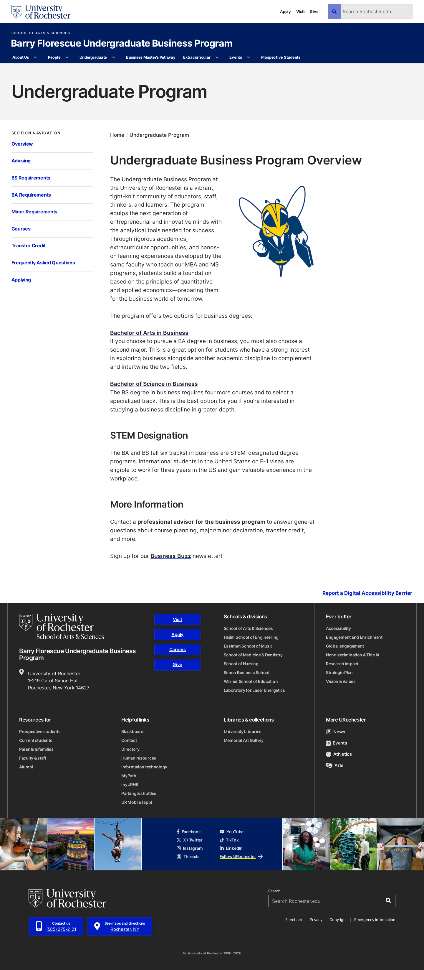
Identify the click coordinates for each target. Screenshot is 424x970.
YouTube (232, 831)
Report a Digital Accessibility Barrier (367, 593)
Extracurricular (196, 57)
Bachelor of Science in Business (154, 384)
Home (117, 134)
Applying (21, 279)
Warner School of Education (251, 681)
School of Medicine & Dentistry (253, 655)
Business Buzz (170, 556)
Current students (35, 740)
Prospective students (39, 731)
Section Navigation (36, 133)
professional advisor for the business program (201, 522)
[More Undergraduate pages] (113, 57)
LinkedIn (231, 848)
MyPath (128, 775)
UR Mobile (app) (137, 802)
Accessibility (338, 628)
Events (235, 57)
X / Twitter (190, 840)
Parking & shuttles (138, 793)
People (54, 57)
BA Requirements (31, 195)
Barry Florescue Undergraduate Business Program (122, 44)
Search (274, 891)
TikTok (229, 840)
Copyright (338, 919)
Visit (300, 11)
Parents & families (36, 749)
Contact (129, 740)
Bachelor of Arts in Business (149, 333)
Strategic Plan (339, 672)
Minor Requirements (34, 211)
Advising (21, 160)
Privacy (316, 919)
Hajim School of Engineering (251, 637)
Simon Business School (246, 672)
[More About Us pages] (35, 57)
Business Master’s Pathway (150, 57)
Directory (130, 749)
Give (314, 11)
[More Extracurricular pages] (217, 57)
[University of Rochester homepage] (40, 12)
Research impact (342, 663)
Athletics (339, 754)
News (335, 732)
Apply (285, 11)
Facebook (189, 831)
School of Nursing (241, 663)
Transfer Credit (28, 245)
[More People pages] (67, 57)
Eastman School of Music (248, 646)
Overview (22, 144)
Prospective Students (280, 57)
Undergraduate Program (159, 134)
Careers (177, 649)
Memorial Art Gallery (244, 740)
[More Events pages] (249, 57)
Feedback (293, 919)
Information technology (144, 767)
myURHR (129, 784)
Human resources (138, 758)
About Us (20, 57)
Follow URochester (241, 856)
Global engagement (345, 646)
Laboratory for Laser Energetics (254, 690)
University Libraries (242, 731)
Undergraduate (93, 57)
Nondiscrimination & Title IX (353, 655)
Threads (188, 856)
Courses (21, 228)
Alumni (26, 767)
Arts (334, 765)
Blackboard (132, 731)
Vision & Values (341, 681)
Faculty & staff (32, 758)
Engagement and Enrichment (354, 637)
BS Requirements (30, 177)
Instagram (190, 848)
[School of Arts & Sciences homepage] (61, 626)
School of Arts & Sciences (40, 33)
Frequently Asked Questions (43, 262)
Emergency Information (374, 919)
